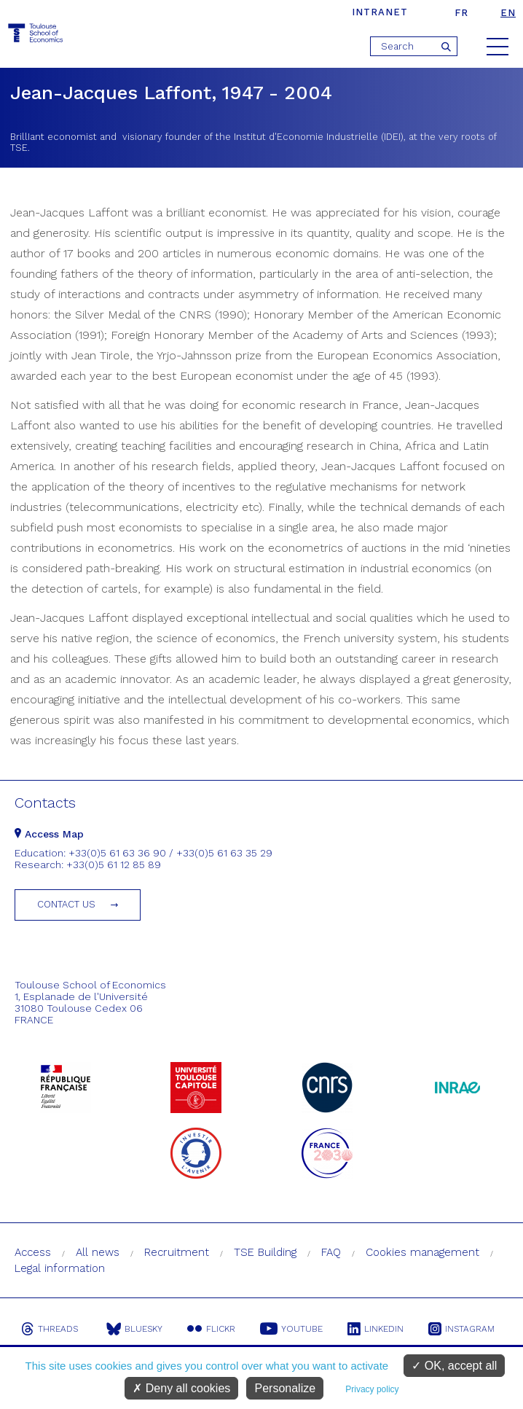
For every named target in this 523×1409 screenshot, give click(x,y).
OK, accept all (454, 1365)
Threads (49, 1328)
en (508, 12)
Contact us (66, 904)
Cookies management (422, 1252)
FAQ (331, 1252)
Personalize (284, 1388)
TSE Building (265, 1252)
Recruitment (176, 1252)
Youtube (291, 1328)
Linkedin (375, 1328)
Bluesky (134, 1328)
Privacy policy (371, 1389)
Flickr (211, 1329)
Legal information (60, 1268)
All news (97, 1252)
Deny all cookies (181, 1388)
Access (33, 1252)
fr (461, 12)
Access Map (49, 834)
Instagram (461, 1328)
